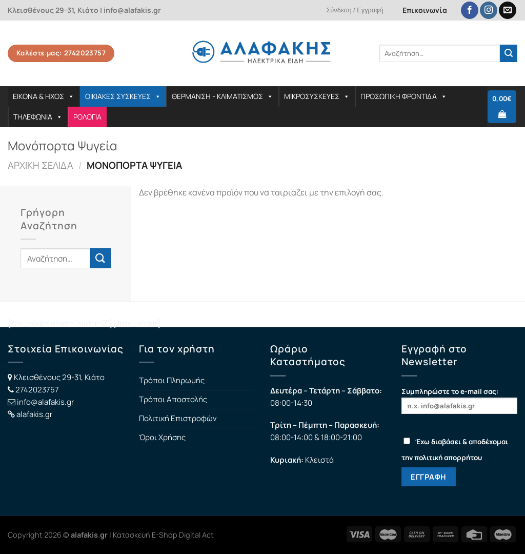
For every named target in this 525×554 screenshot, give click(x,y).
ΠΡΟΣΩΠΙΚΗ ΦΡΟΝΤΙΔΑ (403, 96)
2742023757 (37, 389)
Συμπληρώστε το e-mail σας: (459, 400)
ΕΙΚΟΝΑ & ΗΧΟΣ (43, 96)
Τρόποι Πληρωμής (172, 380)
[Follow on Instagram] (488, 10)
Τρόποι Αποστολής (173, 399)
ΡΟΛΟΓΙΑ (87, 117)
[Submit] (508, 53)
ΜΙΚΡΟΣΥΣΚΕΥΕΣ (317, 96)
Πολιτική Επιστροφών (178, 418)
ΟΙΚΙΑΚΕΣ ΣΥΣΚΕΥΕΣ (123, 96)
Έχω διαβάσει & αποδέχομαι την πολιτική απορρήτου (454, 449)
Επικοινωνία (424, 10)
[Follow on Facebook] (469, 10)
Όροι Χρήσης (162, 437)
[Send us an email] (507, 10)
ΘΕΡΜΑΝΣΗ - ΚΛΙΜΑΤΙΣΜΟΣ (222, 96)
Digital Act (196, 535)
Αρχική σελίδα (40, 165)
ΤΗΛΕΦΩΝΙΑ (38, 117)
